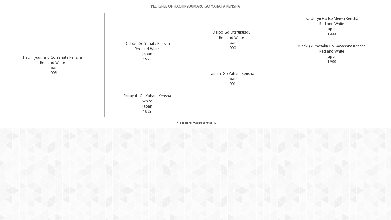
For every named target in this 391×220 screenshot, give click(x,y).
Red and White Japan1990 (231, 42)
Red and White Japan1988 (331, 29)
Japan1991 (231, 81)
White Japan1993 (147, 106)
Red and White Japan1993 (147, 54)
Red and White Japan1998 (52, 67)
